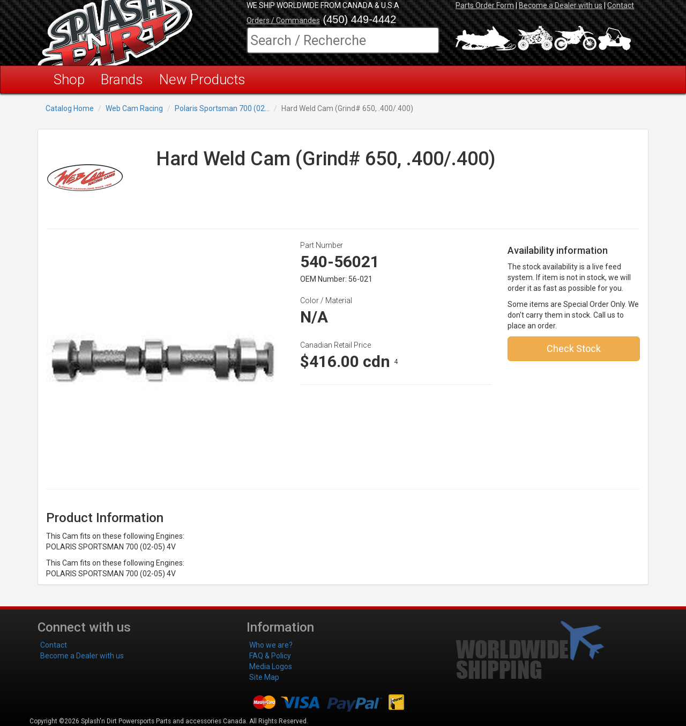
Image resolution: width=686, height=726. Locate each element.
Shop (69, 79)
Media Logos (270, 666)
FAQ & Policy (270, 655)
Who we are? (271, 645)
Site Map (264, 677)
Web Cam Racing (134, 108)
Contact (620, 5)
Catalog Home (70, 108)
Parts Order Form (485, 5)
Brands (122, 79)
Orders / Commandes (283, 20)
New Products (202, 79)
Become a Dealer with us (560, 5)
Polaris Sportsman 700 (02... (222, 108)
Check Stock (574, 348)
